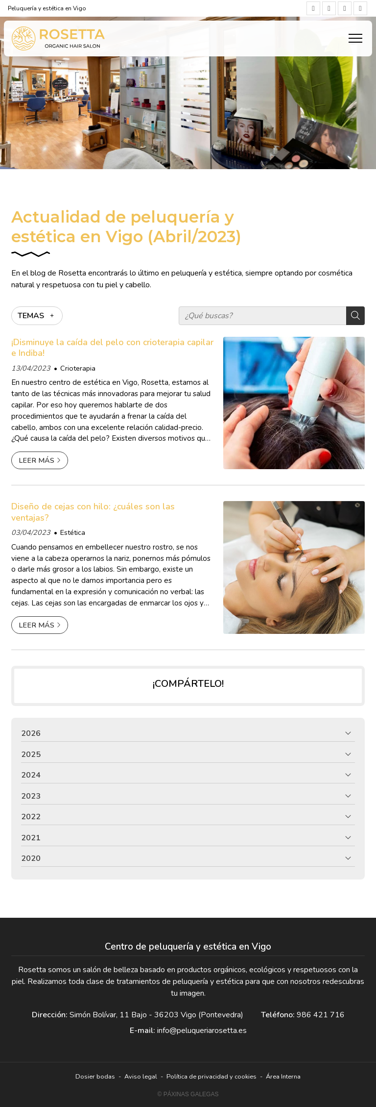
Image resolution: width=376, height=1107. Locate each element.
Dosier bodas (95, 1076)
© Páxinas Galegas (188, 1094)
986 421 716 (321, 1014)
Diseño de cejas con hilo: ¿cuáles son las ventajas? (93, 512)
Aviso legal (140, 1076)
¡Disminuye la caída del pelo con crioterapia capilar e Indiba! (112, 348)
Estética (72, 532)
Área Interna (283, 1076)
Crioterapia (77, 368)
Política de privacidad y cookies (211, 1076)
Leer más (36, 460)
